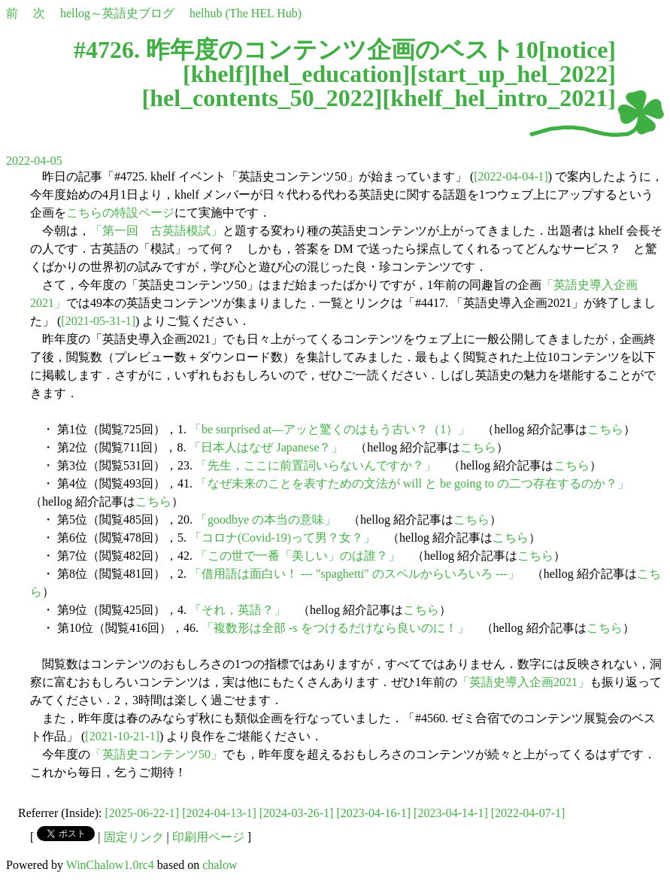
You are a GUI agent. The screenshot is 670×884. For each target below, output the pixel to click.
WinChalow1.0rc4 (110, 864)
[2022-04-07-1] (528, 813)
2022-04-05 (34, 160)
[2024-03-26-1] (296, 813)
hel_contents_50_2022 (262, 97)
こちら (605, 429)
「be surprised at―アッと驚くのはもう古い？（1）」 (329, 429)
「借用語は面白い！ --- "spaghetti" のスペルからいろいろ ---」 (354, 573)
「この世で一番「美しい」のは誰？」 (298, 555)
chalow (219, 864)
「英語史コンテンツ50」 (156, 754)
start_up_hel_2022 (513, 73)
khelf (217, 73)
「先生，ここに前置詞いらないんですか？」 (316, 465)
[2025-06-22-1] (142, 813)
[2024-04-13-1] (219, 813)
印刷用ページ (208, 837)
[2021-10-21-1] (122, 736)
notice (577, 49)
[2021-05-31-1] (98, 320)
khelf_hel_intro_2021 (499, 97)
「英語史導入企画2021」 (523, 682)
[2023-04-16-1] (373, 813)
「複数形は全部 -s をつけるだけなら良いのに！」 (335, 627)
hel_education (330, 73)
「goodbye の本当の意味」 (266, 519)
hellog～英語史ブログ (117, 13)
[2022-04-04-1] (511, 176)
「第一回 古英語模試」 (156, 230)
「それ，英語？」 (237, 609)
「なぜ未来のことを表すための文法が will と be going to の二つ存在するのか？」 (412, 483)
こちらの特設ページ (120, 212)
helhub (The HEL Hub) (245, 13)
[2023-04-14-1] (451, 813)
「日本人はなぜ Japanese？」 (266, 447)
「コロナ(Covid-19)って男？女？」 (282, 537)
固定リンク (134, 837)
